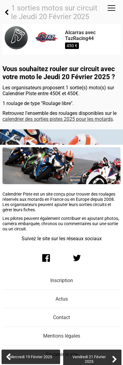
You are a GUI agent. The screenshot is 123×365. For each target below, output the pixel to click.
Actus (61, 299)
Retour (6, 12)
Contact (61, 317)
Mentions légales (61, 336)
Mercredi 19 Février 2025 (30, 357)
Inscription (61, 280)
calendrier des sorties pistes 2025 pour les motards (57, 119)
